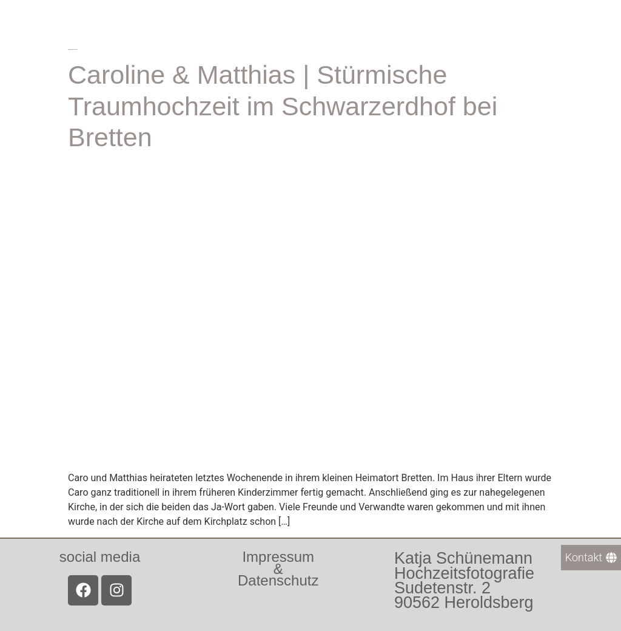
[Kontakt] (591, 557)
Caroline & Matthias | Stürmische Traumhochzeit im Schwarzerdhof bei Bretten (282, 106)
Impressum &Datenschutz (278, 568)
